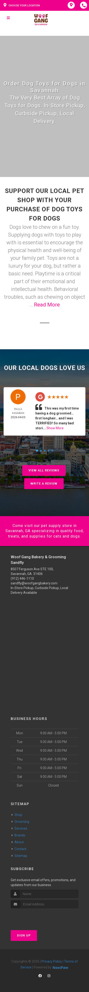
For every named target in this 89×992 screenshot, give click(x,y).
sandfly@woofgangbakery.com (34, 583)
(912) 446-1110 (22, 578)
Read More (47, 305)
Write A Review (43, 483)
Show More (55, 428)
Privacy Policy (52, 961)
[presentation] (36, 917)
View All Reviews (43, 470)
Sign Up (24, 935)
